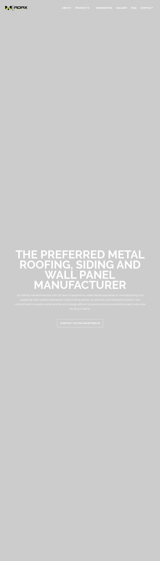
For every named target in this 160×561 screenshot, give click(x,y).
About (66, 7)
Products (82, 7)
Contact (146, 7)
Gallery (121, 7)
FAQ (133, 7)
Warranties (104, 7)
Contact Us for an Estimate (80, 323)
